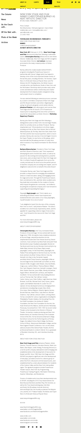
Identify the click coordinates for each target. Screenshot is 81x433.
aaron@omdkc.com (26, 32)
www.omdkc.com (25, 416)
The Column (6, 14)
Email (41, 427)
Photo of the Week (9, 37)
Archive (4, 42)
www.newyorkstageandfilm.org (30, 222)
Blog (47, 2)
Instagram (79, 2)
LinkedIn (36, 427)
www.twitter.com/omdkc (28, 418)
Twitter (72, 2)
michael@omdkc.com (39, 30)
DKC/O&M (25, 21)
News (3, 19)
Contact (23, 6)
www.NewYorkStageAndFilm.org (30, 407)
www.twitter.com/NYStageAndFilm (31, 409)
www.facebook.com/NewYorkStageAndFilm (34, 411)
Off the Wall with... (9, 32)
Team (58, 2)
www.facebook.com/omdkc (29, 420)
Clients (36, 2)
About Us (23, 2)
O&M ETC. (57, 6)
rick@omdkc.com (25, 30)
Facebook (75, 2)
